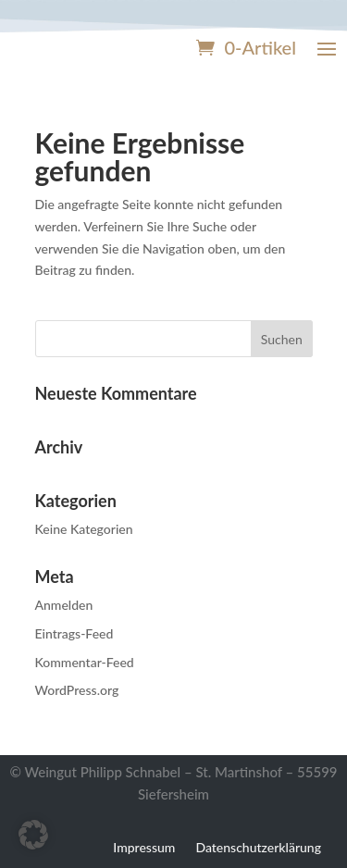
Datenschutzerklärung (258, 846)
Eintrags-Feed (74, 633)
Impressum (144, 846)
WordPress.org (77, 690)
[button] (33, 834)
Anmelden (64, 605)
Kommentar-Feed (84, 662)
